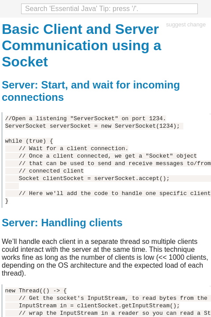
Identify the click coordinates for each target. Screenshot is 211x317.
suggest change (186, 24)
